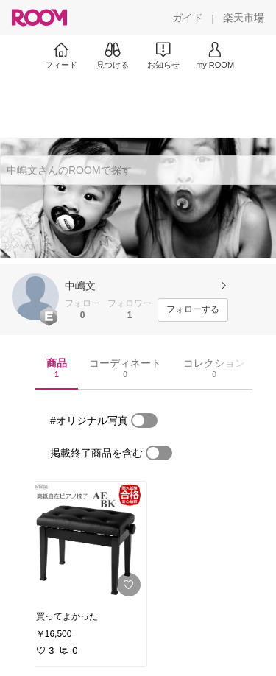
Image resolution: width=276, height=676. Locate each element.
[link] (86, 542)
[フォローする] (193, 310)
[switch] (144, 420)
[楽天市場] (243, 17)
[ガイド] (187, 17)
